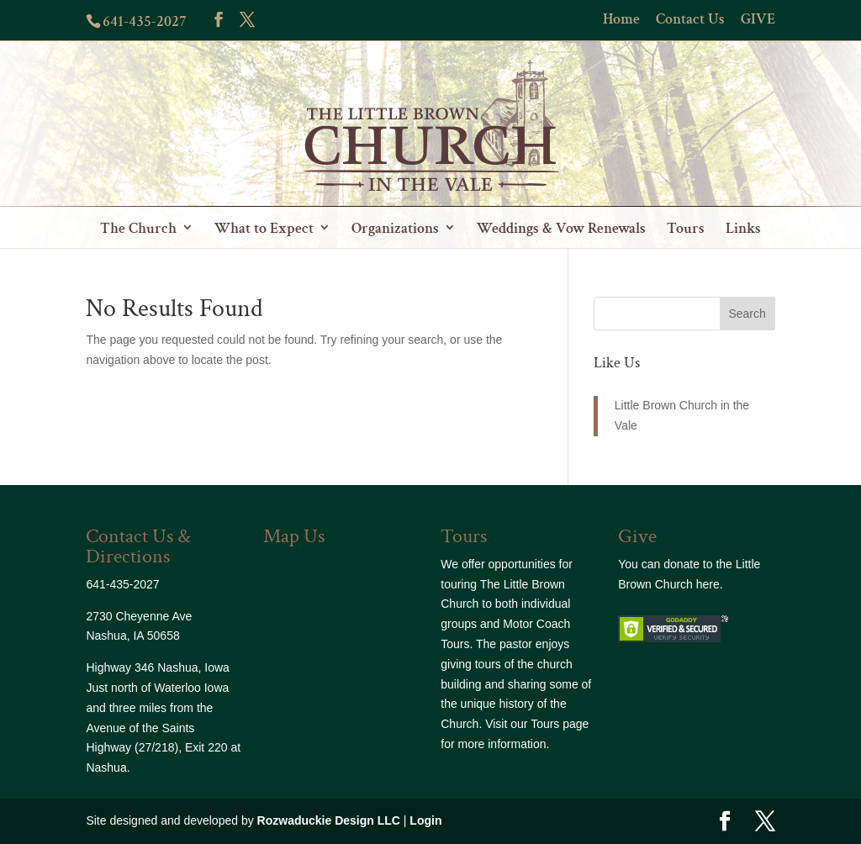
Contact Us (690, 20)
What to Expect (264, 228)
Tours (686, 228)
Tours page (560, 724)
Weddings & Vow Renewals (561, 228)
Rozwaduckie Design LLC (328, 820)
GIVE (758, 20)
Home (621, 20)
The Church (138, 228)
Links (743, 228)
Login (425, 820)
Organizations (395, 228)
